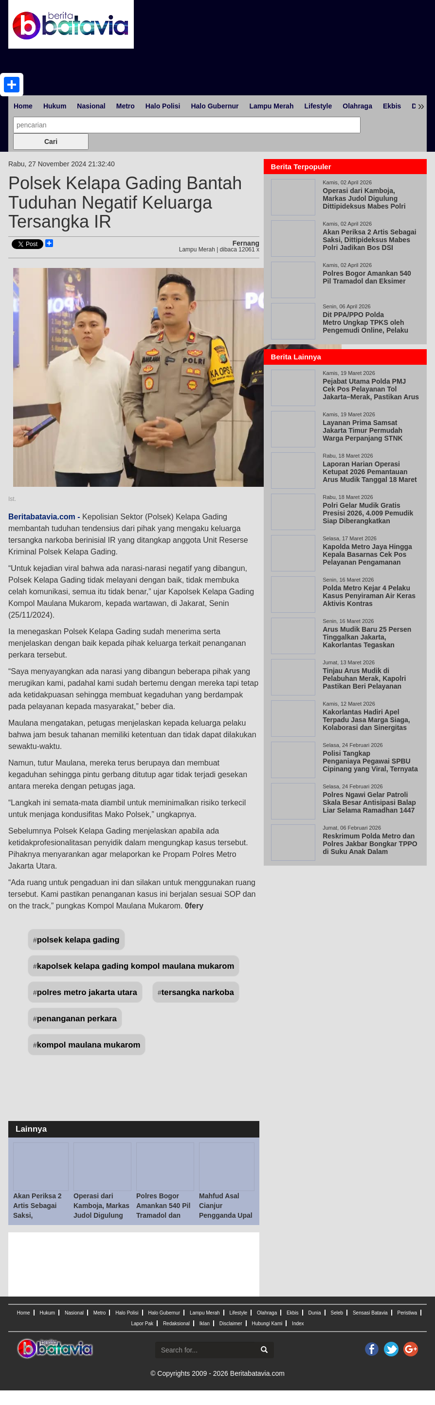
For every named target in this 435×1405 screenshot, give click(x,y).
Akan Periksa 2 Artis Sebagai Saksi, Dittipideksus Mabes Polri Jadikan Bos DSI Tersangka (369, 243)
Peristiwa (407, 1313)
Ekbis (392, 106)
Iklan (204, 1323)
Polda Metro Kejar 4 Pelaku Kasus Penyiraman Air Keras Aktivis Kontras (369, 595)
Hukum (54, 106)
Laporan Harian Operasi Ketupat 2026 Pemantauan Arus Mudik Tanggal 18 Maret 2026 (370, 475)
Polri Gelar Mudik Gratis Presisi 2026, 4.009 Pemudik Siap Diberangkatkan (368, 513)
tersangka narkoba (198, 992)
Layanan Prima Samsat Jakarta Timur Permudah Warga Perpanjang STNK (362, 430)
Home (23, 106)
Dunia (314, 1313)
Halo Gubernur (214, 106)
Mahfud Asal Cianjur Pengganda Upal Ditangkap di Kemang (226, 1215)
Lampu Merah (271, 106)
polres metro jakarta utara (87, 992)
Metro (125, 106)
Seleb (336, 1313)
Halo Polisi (163, 106)
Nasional (91, 106)
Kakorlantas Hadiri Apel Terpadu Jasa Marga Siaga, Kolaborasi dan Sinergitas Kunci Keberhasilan (366, 723)
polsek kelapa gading (78, 939)
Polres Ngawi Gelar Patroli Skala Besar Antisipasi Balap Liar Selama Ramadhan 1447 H (369, 806)
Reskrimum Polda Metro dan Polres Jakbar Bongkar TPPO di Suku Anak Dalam (370, 843)
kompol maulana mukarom (89, 1044)
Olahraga (357, 106)
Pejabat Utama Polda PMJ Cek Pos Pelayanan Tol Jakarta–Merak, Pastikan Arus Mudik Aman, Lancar (371, 393)
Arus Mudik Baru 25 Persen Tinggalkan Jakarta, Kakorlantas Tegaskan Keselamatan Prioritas (367, 641)
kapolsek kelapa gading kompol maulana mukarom (136, 966)
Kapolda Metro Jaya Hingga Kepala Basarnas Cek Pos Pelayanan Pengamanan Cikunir (367, 558)
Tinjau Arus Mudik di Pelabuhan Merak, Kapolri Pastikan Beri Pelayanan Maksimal (364, 682)
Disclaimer (230, 1323)
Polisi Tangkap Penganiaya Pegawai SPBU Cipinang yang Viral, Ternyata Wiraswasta (370, 765)
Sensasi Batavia (370, 1313)
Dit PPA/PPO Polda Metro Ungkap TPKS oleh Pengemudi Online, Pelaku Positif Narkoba (365, 326)
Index (298, 1323)
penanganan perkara (77, 1018)
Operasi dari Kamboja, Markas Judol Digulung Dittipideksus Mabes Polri (101, 1215)
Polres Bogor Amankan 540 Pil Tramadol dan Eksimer (367, 277)
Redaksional (176, 1323)
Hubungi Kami (267, 1323)
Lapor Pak (142, 1323)
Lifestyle (318, 106)
